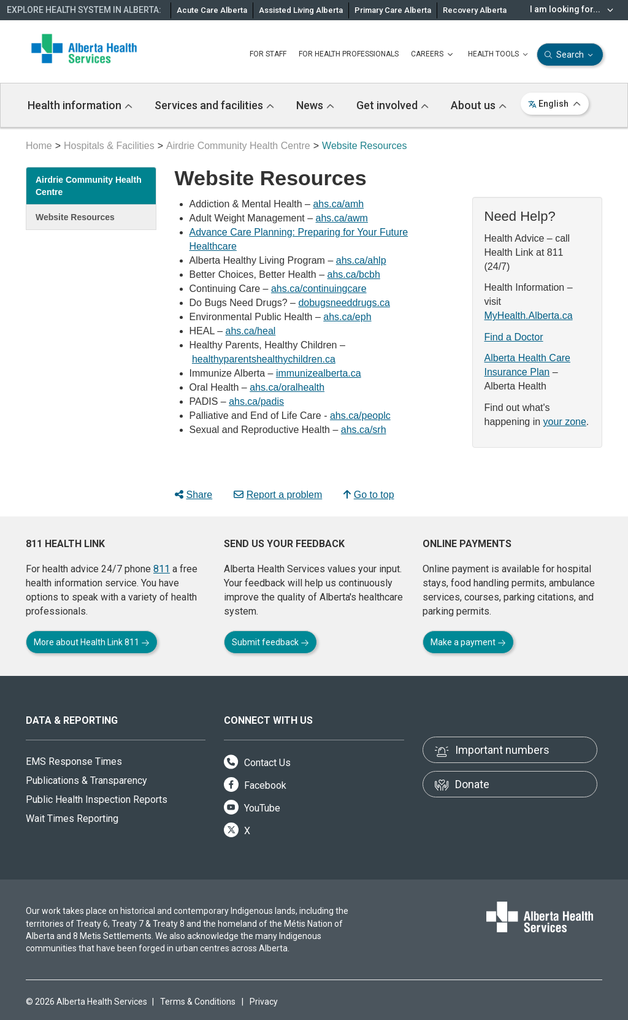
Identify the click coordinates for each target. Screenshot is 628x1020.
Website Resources (75, 217)
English (554, 104)
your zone (564, 421)
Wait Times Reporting (72, 818)
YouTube (252, 808)
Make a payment (468, 642)
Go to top (368, 494)
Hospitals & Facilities (109, 145)
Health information (80, 105)
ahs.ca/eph (347, 317)
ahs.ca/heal (251, 331)
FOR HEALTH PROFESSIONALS (349, 54)
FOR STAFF (268, 54)
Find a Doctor (513, 337)
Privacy (264, 1002)
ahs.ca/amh (338, 204)
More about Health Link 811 (92, 642)
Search (570, 55)
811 (161, 569)
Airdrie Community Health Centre (238, 145)
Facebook (255, 785)
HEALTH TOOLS (499, 54)
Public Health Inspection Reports (96, 799)
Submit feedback (270, 642)
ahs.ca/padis (256, 401)
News (315, 105)
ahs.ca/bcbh (353, 274)
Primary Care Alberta (392, 10)
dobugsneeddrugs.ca (343, 302)
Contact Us (257, 763)
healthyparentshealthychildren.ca (263, 359)
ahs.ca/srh (363, 429)
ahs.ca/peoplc (360, 415)
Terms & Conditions (198, 1002)
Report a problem (278, 494)
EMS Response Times (74, 761)
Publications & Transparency (86, 780)
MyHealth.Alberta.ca (528, 315)
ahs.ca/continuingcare (319, 288)
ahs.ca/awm (342, 218)
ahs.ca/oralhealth (287, 387)
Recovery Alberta (475, 10)
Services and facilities (214, 105)
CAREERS (433, 54)
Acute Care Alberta (212, 10)
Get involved (392, 105)
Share (194, 494)
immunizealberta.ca (318, 373)
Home (39, 145)
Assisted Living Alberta (301, 10)
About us (479, 105)
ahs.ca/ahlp (361, 260)
